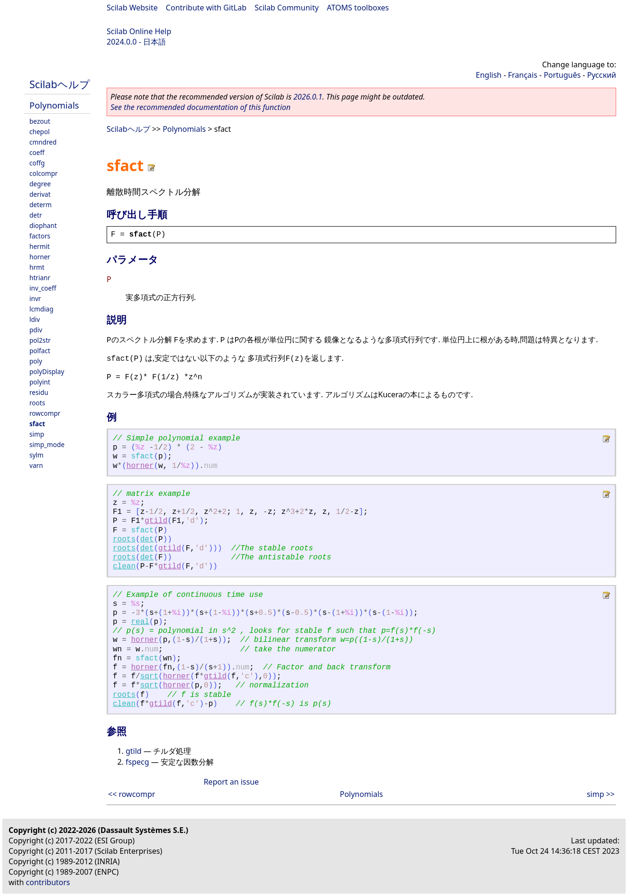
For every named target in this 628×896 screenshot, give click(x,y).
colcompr (43, 173)
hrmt (37, 267)
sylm (36, 454)
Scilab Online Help (139, 31)
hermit (39, 246)
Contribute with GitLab (206, 7)
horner (39, 256)
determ (40, 204)
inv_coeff (42, 288)
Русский (601, 75)
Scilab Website (132, 7)
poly (35, 361)
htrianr (39, 277)
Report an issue (231, 782)
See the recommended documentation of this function (200, 107)
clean (124, 566)
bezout (39, 121)
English (488, 75)
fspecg (137, 762)
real (140, 622)
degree (40, 183)
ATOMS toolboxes (358, 7)
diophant (43, 225)
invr (35, 298)
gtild (156, 521)
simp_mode (46, 444)
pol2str (40, 340)
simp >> (601, 794)
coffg (37, 162)
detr (35, 214)
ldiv (34, 319)
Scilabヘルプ (59, 84)
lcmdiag (41, 308)
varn (36, 465)
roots (37, 402)
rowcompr (44, 413)
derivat (40, 194)
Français (522, 75)
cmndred (42, 141)
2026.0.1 (307, 96)
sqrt (149, 676)
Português (562, 75)
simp (36, 434)
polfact (39, 350)
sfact (37, 423)
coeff (37, 152)
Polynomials (54, 105)
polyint (39, 381)
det (147, 539)
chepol (39, 131)
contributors (48, 882)
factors (39, 235)
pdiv (35, 329)
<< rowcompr (131, 794)
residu (38, 392)
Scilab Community (287, 7)
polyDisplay (46, 371)
